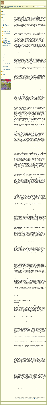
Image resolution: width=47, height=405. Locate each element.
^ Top (45, 398)
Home (5, 6)
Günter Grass (18, 6)
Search (33, 6)
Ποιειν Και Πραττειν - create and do (32, 3)
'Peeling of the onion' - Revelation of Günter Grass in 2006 (25, 398)
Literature (14, 6)
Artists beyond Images (10, 6)
